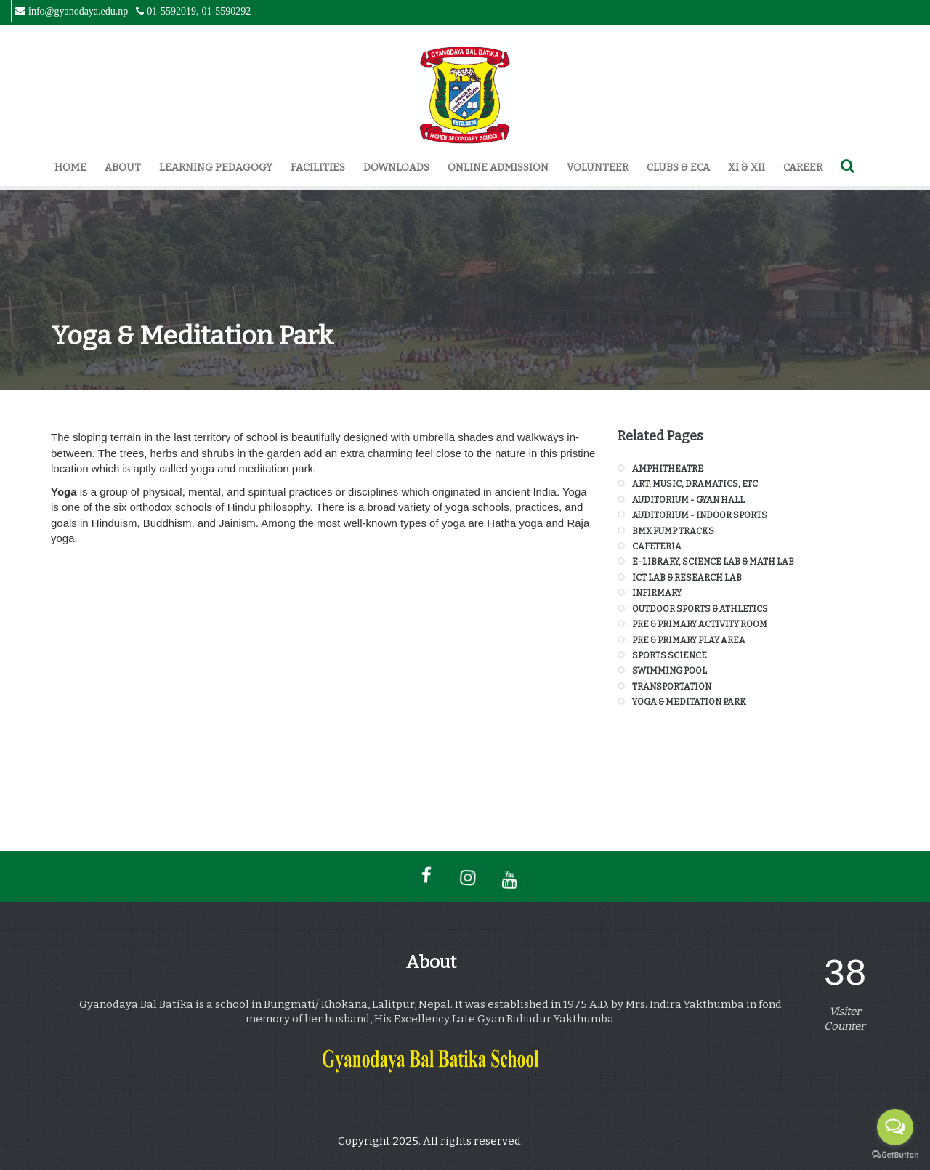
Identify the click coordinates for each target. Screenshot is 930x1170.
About (123, 167)
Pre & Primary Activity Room (699, 624)
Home (70, 167)
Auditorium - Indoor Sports (699, 515)
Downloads (396, 167)
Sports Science (669, 655)
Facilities (318, 167)
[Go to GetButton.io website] (895, 1155)
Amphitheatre (667, 469)
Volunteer (597, 167)
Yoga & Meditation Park (689, 702)
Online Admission (498, 167)
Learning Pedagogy (215, 167)
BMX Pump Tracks (673, 531)
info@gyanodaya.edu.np (78, 11)
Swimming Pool (669, 671)
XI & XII (746, 167)
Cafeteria (657, 546)
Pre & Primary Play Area (688, 640)
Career (802, 167)
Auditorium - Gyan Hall (688, 500)
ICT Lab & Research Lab (687, 578)
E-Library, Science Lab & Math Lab (713, 562)
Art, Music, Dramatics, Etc (695, 484)
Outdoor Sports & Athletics (700, 609)
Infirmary (657, 593)
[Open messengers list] (895, 1127)
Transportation (671, 687)
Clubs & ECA (678, 167)
